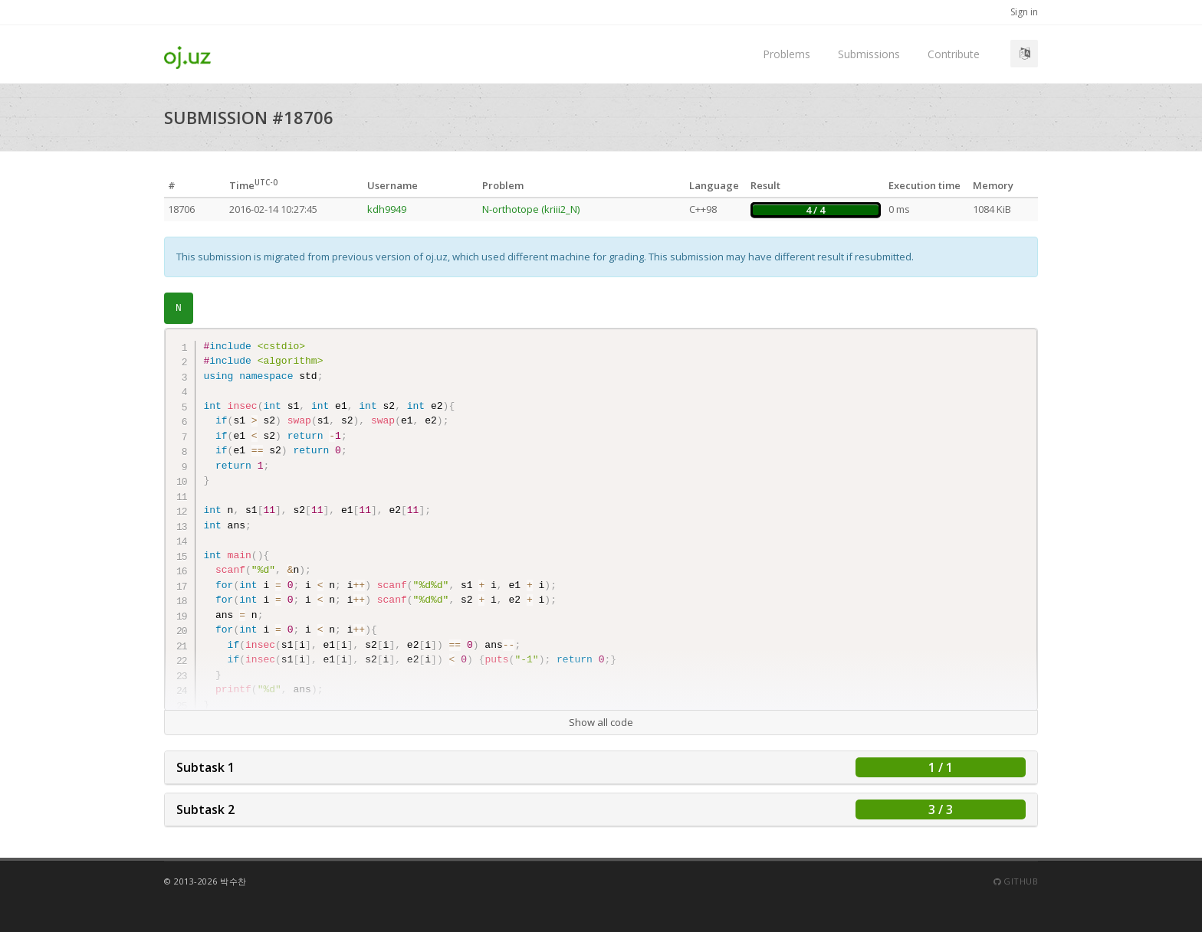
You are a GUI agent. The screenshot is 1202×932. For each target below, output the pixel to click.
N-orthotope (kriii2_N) (531, 209)
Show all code (601, 722)
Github (1015, 881)
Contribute (954, 54)
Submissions (869, 54)
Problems (786, 54)
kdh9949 (386, 209)
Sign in (1024, 11)
